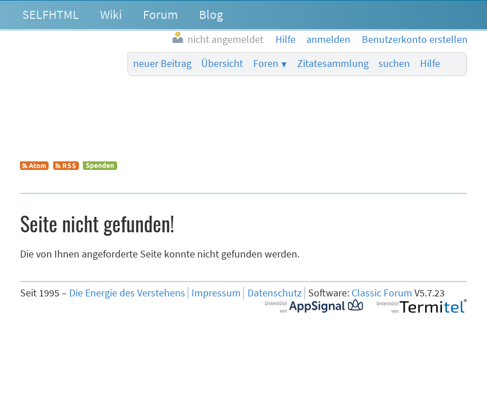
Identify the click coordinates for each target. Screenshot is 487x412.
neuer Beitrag (162, 63)
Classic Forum (382, 293)
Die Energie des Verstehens (127, 293)
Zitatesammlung (333, 63)
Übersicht (222, 63)
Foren (265, 63)
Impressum (216, 293)
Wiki (111, 14)
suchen (394, 63)
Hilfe (430, 63)
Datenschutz (275, 293)
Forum (160, 14)
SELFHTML (50, 14)
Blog (211, 14)
